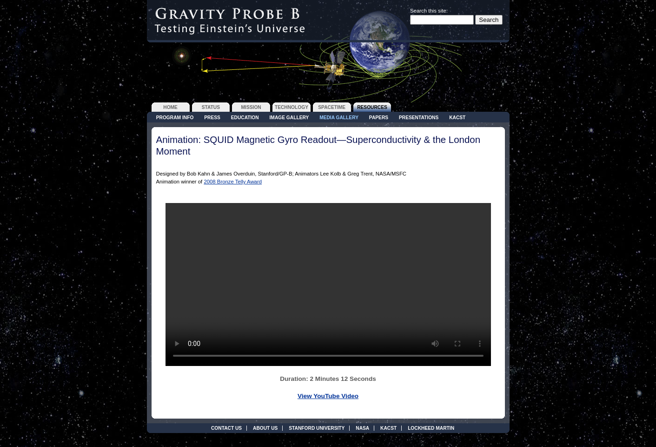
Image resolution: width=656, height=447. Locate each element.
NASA (362, 428)
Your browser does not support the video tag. (328, 284)
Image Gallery (289, 117)
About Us (265, 428)
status (211, 107)
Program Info (175, 117)
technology (291, 107)
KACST (457, 117)
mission (251, 107)
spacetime (331, 107)
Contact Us (226, 428)
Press (212, 117)
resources (372, 107)
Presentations (418, 117)
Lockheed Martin (431, 428)
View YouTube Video (328, 396)
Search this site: (429, 11)
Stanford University (317, 428)
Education (245, 117)
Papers (378, 117)
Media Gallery (338, 117)
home (170, 107)
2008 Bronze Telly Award (233, 181)
